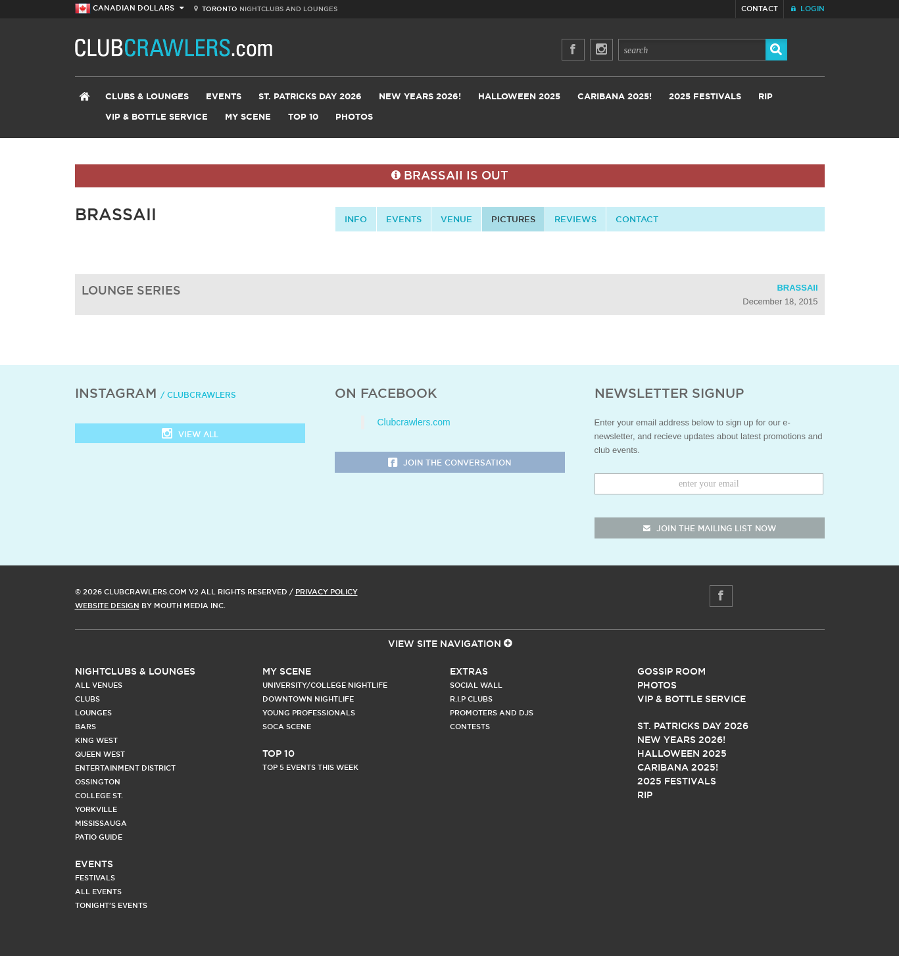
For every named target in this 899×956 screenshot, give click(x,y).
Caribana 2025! (614, 97)
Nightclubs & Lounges (135, 671)
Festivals (95, 878)
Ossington (97, 782)
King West (96, 740)
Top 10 (303, 117)
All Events (98, 892)
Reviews (575, 219)
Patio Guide (98, 837)
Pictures (513, 219)
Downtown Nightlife (308, 699)
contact (637, 219)
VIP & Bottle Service (156, 117)
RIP (765, 97)
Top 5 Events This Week (310, 767)
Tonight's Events (111, 905)
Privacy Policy (326, 592)
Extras (469, 671)
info (356, 219)
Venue (456, 219)
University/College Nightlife (324, 685)
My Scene (248, 117)
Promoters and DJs (491, 713)
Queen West (100, 754)
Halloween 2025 (519, 97)
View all (190, 435)
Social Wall (476, 685)
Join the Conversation (449, 463)
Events (223, 97)
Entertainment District (125, 768)
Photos (354, 117)
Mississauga (101, 823)
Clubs (87, 699)
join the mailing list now (709, 528)
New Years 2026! (420, 97)
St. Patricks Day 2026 (310, 97)
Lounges (93, 713)
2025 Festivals (705, 97)
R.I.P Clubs (471, 699)
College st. (99, 796)
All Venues (98, 685)
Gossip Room (671, 671)
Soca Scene (286, 726)
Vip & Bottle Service (691, 699)
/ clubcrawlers (198, 395)
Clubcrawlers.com (413, 422)
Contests (470, 726)
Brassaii (797, 288)
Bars (85, 726)
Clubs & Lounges (147, 97)
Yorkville (96, 809)
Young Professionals (308, 713)
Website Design (107, 605)
